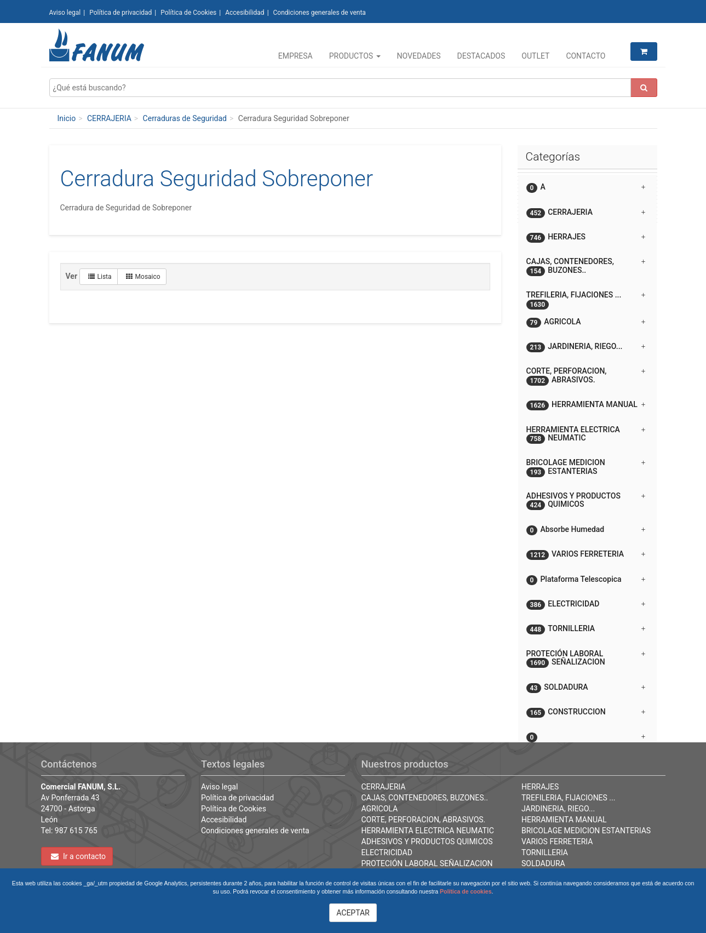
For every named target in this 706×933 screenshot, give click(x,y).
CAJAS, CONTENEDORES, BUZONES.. (425, 797)
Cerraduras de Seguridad (185, 118)
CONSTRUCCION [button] (586, 712)
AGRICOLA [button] (586, 322)
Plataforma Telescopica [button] (586, 580)
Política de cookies (466, 891)
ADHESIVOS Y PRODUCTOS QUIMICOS (427, 841)
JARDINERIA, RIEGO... (558, 808)
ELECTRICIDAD (386, 852)
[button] (587, 732)
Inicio (67, 118)
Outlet (535, 55)
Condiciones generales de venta (319, 12)
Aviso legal (65, 12)
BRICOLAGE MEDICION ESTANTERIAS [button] (586, 467)
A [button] (586, 187)
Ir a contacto (78, 856)
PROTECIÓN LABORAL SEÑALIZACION (427, 863)
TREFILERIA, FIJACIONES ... (568, 797)
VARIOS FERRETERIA (557, 841)
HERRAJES (540, 786)
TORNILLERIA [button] (586, 629)
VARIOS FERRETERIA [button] (586, 555)
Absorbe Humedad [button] (586, 530)
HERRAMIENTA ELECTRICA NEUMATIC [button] (586, 434)
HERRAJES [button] (586, 237)
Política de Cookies (188, 12)
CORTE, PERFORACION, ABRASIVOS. (423, 819)
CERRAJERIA (109, 118)
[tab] (587, 187)
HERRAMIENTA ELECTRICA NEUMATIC (427, 830)
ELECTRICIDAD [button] (586, 604)
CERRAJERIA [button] (586, 213)
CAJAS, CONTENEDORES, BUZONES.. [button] (586, 266)
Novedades (419, 55)
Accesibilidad (244, 12)
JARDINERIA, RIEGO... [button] (586, 347)
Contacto (585, 55)
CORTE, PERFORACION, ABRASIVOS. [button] (586, 376)
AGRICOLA (379, 808)
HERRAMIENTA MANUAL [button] (586, 405)
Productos (355, 55)
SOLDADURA (543, 863)
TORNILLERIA (544, 852)
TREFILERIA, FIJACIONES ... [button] (586, 298)
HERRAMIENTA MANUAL (564, 819)
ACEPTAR (353, 912)
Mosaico (143, 277)
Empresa (295, 55)
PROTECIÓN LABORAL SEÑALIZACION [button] (586, 658)
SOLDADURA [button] (586, 688)
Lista (100, 277)
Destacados (481, 55)
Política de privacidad (120, 12)
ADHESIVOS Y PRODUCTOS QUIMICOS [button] (586, 500)
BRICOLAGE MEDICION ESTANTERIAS (586, 830)
